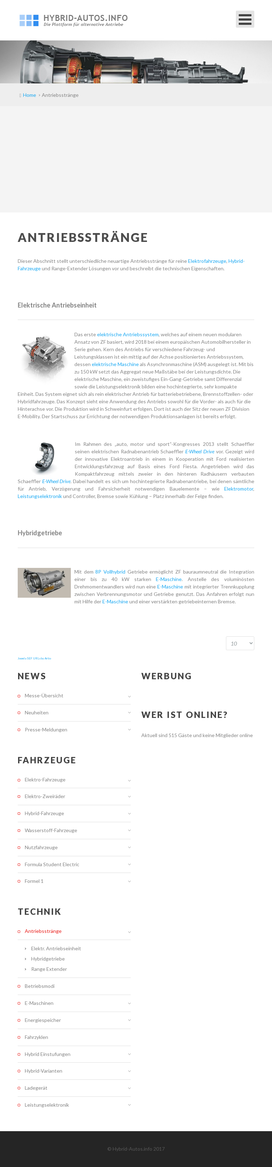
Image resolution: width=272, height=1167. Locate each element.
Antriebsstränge (43, 931)
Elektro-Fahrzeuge (45, 779)
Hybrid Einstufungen (47, 1054)
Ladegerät (36, 1088)
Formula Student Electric (52, 864)
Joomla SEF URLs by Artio (34, 658)
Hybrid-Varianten (43, 1071)
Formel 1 (34, 881)
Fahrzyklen (36, 1037)
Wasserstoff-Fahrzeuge (51, 830)
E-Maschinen (39, 1003)
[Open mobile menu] (245, 19)
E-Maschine (169, 579)
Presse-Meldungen (46, 729)
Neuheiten (37, 712)
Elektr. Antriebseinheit (56, 948)
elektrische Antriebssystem (127, 334)
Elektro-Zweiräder (45, 796)
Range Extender (49, 969)
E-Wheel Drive (199, 451)
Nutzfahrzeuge (41, 847)
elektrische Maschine (115, 364)
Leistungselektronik (40, 496)
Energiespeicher (43, 1020)
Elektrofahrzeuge (207, 261)
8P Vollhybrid (110, 572)
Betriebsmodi (40, 986)
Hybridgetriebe (48, 959)
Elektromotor (238, 489)
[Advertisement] (136, 159)
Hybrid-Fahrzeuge (44, 813)
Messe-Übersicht (44, 695)
